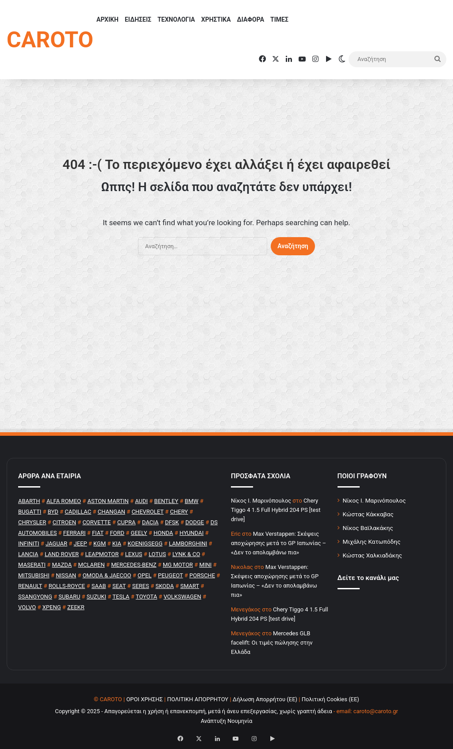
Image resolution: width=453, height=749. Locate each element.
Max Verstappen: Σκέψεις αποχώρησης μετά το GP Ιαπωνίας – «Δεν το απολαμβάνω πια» (278, 543)
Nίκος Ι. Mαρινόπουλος (261, 500)
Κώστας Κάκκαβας (368, 514)
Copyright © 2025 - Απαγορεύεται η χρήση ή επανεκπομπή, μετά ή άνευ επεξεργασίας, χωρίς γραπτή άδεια (193, 711)
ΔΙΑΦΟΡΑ (250, 19)
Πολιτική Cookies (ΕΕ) (330, 699)
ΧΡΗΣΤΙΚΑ (216, 19)
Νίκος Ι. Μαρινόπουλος (374, 500)
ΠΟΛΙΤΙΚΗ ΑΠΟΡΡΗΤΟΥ (198, 699)
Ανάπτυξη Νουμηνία (227, 721)
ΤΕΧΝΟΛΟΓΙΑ (176, 19)
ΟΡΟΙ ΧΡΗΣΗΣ (144, 699)
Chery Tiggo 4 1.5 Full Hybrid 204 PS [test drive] (275, 509)
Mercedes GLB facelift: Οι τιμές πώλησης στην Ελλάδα (272, 642)
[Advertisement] (226, 348)
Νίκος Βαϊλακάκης (368, 527)
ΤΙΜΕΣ (279, 19)
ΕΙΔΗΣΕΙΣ (138, 19)
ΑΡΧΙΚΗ (107, 19)
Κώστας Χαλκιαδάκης (372, 555)
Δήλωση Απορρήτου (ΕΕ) (265, 699)
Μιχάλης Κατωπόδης (372, 541)
